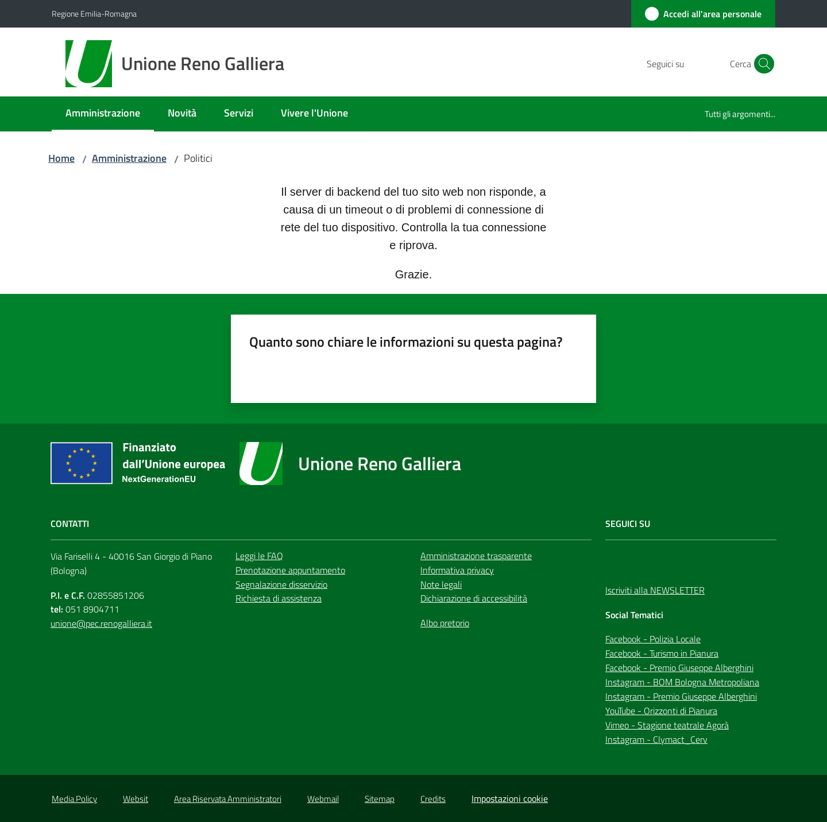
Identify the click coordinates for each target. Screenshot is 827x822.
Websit (135, 798)
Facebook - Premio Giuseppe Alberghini (679, 667)
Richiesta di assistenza (278, 598)
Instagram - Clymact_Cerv (656, 739)
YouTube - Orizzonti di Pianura (661, 711)
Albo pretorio (444, 623)
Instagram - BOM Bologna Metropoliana (682, 682)
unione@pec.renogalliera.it (101, 623)
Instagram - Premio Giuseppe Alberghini (681, 696)
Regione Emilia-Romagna (94, 13)
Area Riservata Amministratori (227, 798)
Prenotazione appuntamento (290, 570)
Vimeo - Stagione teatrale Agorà (667, 725)
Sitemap (380, 798)
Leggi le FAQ (259, 556)
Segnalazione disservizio (281, 584)
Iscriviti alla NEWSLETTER (655, 590)
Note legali (441, 584)
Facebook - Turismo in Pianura (661, 653)
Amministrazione (129, 158)
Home (61, 158)
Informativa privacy (457, 570)
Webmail (323, 798)
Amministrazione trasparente (476, 556)
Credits (433, 798)
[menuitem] (103, 113)
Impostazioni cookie (510, 798)
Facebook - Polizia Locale (653, 639)
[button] (761, 63)
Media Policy (74, 798)
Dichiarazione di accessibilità (473, 598)
